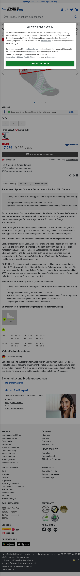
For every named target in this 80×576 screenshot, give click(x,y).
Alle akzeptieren (40, 63)
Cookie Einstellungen (30, 49)
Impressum (51, 57)
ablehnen (32, 52)
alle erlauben (46, 41)
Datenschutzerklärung (14, 57)
